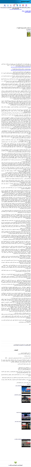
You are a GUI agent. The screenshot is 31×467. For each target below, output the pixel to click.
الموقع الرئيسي (28, 12)
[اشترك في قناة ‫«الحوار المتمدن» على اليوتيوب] (15, 9)
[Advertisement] (16, 19)
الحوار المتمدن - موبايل (26, 10)
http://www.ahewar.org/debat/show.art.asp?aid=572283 (21, 67)
